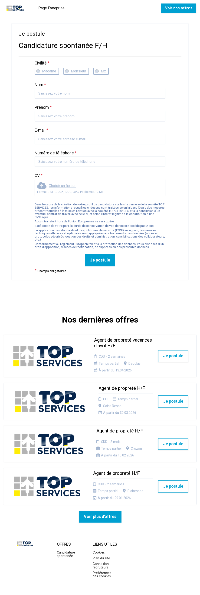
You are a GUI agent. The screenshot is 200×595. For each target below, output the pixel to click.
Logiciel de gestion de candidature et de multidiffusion (100, 586)
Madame (49, 71)
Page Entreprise (51, 8)
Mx (103, 71)
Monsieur (78, 71)
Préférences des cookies (102, 541)
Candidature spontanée (66, 521)
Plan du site (101, 525)
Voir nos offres (178, 8)
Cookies (99, 520)
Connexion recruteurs (101, 532)
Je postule (100, 260)
